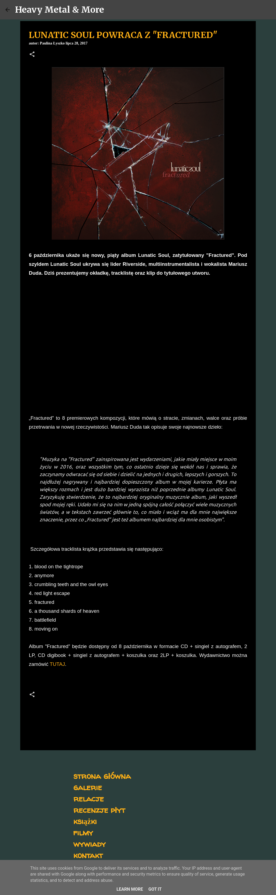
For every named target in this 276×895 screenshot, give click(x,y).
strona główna (102, 775)
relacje (88, 798)
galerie (87, 787)
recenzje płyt (99, 809)
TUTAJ (57, 664)
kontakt (88, 854)
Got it (154, 889)
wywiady (89, 843)
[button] (32, 54)
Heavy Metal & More (59, 9)
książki (85, 821)
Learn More (129, 889)
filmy (83, 832)
